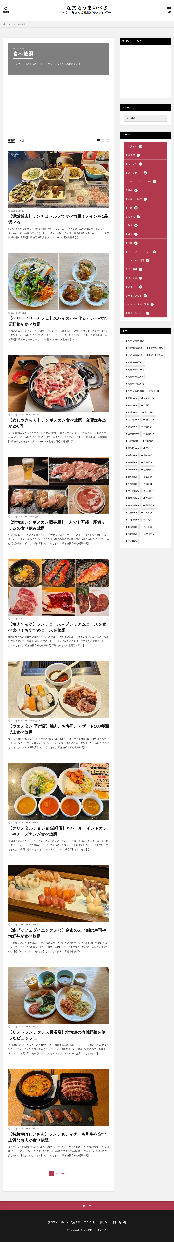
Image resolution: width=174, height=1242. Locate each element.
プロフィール (56, 1222)
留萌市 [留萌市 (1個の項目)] (132, 455)
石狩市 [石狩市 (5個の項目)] (132, 398)
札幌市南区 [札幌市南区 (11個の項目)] (135, 355)
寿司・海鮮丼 (137, 199)
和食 (133, 225)
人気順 (20, 140)
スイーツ (135, 287)
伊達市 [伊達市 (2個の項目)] (132, 426)
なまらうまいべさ (97, 1229)
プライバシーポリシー (96, 1222)
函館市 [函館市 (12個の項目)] (133, 441)
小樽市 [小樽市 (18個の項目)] (133, 412)
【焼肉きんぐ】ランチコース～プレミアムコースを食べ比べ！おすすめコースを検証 (57, 627)
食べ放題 (21, 24)
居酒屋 (134, 155)
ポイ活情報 (73, 1222)
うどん (134, 216)
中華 (133, 243)
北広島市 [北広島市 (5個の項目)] (133, 419)
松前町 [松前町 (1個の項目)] (132, 527)
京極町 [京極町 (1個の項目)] (132, 469)
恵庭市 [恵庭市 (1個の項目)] (132, 405)
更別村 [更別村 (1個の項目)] (132, 541)
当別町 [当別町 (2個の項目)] (150, 491)
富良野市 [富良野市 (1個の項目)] (133, 448)
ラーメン (135, 164)
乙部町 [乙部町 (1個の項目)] (148, 462)
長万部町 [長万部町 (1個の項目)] (149, 455)
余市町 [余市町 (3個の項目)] (148, 527)
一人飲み (135, 146)
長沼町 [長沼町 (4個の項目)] (150, 505)
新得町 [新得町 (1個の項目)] (132, 484)
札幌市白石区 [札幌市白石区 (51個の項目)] (136, 362)
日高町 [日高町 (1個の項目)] (150, 519)
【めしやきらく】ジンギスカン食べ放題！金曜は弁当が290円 (57, 423)
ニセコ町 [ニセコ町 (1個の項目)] (133, 519)
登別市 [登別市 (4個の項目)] (150, 433)
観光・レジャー (138, 313)
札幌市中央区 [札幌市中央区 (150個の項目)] (136, 341)
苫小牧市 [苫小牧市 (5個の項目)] (133, 433)
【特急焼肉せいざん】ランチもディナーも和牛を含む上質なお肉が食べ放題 (57, 1137)
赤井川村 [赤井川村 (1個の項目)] (149, 534)
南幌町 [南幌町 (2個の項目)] (132, 512)
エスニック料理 (138, 260)
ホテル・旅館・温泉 (141, 304)
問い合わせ (119, 1222)
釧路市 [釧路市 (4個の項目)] (150, 419)
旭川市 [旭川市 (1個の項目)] (155, 391)
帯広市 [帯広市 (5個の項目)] (149, 412)
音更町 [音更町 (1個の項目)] (132, 462)
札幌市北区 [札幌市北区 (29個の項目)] (156, 355)
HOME (9, 24)
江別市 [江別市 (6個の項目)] (148, 405)
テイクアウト (137, 295)
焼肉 (133, 190)
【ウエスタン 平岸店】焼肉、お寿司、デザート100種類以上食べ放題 (58, 729)
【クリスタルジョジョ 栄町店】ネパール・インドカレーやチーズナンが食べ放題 (57, 831)
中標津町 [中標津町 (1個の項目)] (133, 505)
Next (63, 1173)
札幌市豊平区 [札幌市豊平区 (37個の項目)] (136, 369)
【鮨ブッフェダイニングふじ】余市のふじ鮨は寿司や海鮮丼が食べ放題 (57, 933)
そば (133, 208)
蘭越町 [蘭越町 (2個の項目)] (132, 534)
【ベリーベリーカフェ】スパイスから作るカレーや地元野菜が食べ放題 (57, 321)
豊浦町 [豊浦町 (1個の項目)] (150, 498)
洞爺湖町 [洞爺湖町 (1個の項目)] (133, 498)
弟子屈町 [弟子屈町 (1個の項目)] (133, 491)
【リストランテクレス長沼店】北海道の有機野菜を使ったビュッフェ (56, 1035)
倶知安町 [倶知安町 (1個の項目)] (149, 469)
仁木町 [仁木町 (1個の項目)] (148, 512)
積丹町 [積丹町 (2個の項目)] (132, 477)
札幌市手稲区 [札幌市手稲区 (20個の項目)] (136, 383)
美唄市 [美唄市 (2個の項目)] (149, 441)
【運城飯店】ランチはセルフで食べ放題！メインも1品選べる (58, 219)
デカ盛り (135, 269)
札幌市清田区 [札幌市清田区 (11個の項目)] (136, 391)
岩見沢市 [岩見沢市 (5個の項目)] (149, 398)
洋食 (133, 234)
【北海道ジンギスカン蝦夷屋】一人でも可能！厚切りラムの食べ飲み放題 (56, 525)
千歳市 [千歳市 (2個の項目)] (148, 426)
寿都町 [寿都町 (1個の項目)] (148, 484)
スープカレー (137, 173)
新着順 (11, 140)
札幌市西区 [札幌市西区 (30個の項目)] (156, 348)
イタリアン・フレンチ (142, 251)
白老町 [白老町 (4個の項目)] (148, 477)
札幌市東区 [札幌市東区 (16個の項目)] (135, 348)
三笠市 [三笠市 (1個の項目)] (150, 448)
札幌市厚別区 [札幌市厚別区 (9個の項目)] (135, 376)
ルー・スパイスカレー (142, 181)
